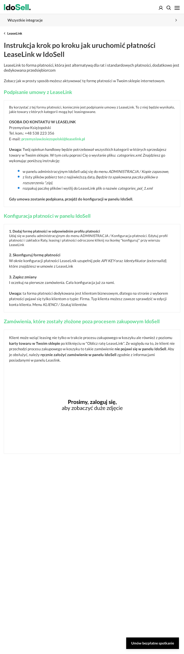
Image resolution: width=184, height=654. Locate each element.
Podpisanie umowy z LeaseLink (38, 92)
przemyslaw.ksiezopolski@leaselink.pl (53, 139)
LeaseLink (14, 33)
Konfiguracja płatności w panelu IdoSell (47, 216)
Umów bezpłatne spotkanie (152, 643)
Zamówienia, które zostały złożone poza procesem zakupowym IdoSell (82, 321)
